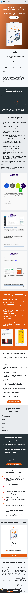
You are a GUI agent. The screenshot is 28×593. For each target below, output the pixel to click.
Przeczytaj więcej (15, 590)
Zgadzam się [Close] (10, 591)
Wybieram (14, 555)
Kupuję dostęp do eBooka (14, 401)
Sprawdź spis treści (14, 17)
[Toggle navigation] (25, 2)
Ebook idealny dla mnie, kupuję (14, 464)
